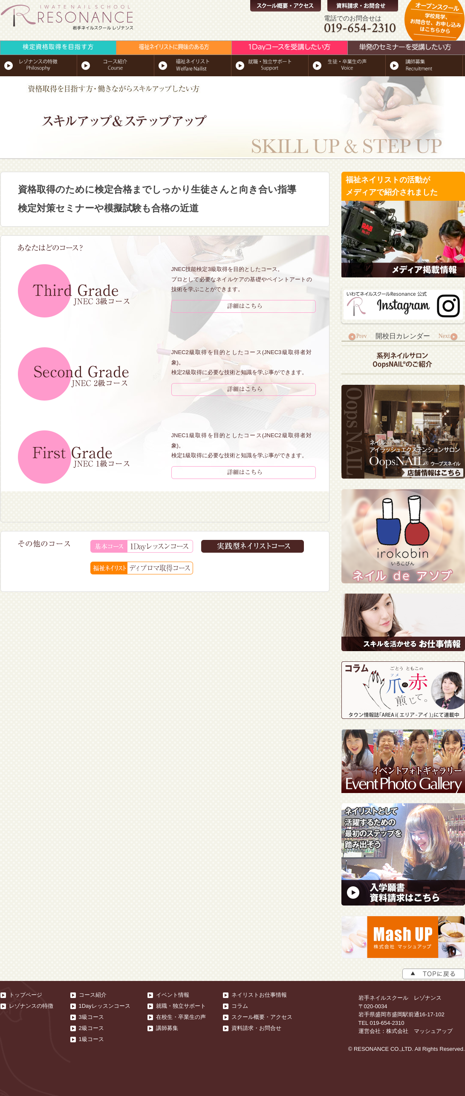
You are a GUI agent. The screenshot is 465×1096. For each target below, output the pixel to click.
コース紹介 (93, 995)
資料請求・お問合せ (362, 6)
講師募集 (167, 1028)
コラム (239, 1006)
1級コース (91, 1039)
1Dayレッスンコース (104, 1006)
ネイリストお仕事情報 (259, 995)
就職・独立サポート (181, 1006)
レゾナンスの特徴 (31, 1006)
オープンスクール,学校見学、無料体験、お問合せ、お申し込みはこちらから (434, 24)
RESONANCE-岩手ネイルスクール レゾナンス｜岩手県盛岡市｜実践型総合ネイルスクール (67, 18)
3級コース (91, 1017)
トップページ (25, 995)
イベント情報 (172, 995)
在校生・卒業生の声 (181, 1017)
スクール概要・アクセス (285, 6)
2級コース (91, 1028)
